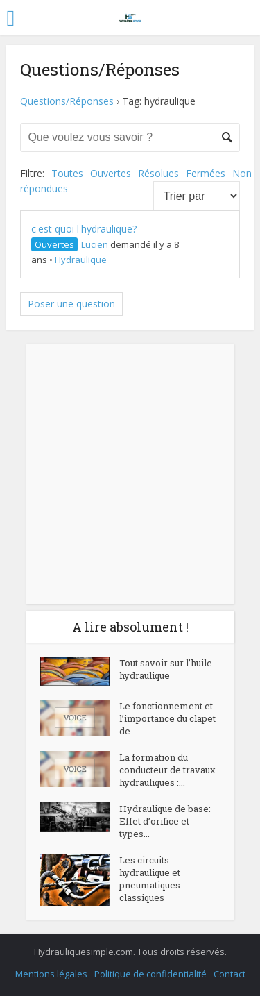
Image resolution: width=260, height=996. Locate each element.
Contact (229, 974)
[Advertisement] (130, 474)
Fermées (205, 173)
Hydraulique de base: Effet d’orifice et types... (165, 821)
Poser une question (71, 303)
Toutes (67, 173)
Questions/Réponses (67, 101)
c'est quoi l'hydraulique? (84, 228)
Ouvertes (110, 173)
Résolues (158, 173)
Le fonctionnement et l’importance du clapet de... (167, 718)
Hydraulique (81, 259)
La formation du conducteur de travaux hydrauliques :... (167, 769)
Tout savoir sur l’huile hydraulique (165, 669)
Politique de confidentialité (150, 974)
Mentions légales (51, 974)
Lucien (94, 244)
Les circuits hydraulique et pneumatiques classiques (149, 879)
